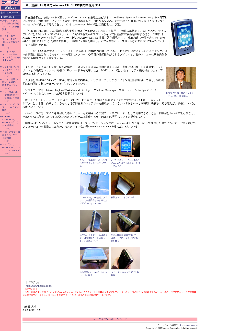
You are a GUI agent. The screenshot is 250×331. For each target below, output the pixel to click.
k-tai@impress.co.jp (188, 325)
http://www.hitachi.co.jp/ (39, 285)
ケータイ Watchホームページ (110, 319)
